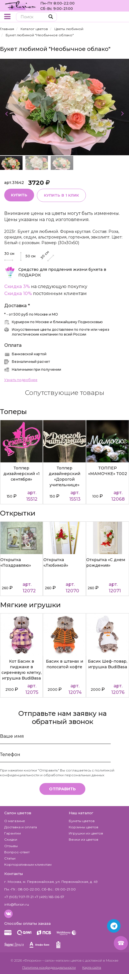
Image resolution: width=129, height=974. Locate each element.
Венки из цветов (83, 839)
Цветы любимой (68, 29)
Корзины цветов (83, 827)
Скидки (10, 839)
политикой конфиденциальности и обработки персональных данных (57, 772)
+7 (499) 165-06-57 (49, 897)
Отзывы (11, 846)
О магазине (14, 821)
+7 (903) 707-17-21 (19, 897)
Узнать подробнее (20, 380)
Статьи (9, 858)
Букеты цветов (82, 821)
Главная (7, 29)
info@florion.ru (16, 904)
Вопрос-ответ (17, 852)
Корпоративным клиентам (28, 864)
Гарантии (12, 833)
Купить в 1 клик (61, 195)
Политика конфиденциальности (49, 967)
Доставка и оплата (20, 827)
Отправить (62, 788)
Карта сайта (91, 967)
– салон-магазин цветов (62, 960)
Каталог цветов (34, 29)
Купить (19, 195)
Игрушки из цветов (86, 833)
